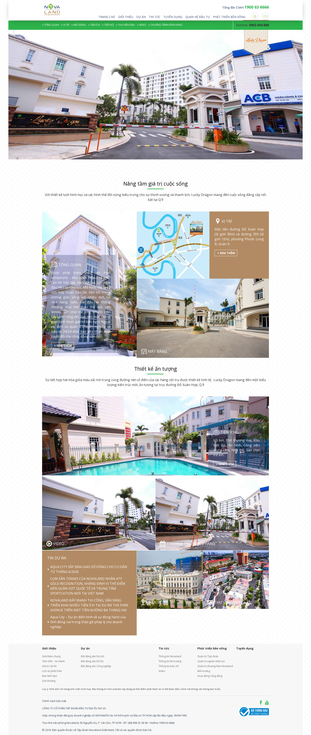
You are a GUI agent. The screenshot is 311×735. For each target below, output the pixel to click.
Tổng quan (51, 25)
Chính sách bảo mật (54, 701)
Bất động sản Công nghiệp (96, 666)
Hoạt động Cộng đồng (209, 676)
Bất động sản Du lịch (92, 656)
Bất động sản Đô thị (92, 661)
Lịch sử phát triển (52, 671)
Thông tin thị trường (170, 661)
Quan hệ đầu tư (197, 17)
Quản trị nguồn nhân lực (211, 661)
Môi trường (203, 671)
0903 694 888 (259, 25)
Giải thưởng (48, 681)
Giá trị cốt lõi (49, 666)
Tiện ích (95, 25)
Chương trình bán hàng (166, 25)
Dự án (141, 17)
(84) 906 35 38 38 (138, 722)
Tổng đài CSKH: (245, 7)
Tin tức (154, 17)
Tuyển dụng (172, 17)
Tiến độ (109, 25)
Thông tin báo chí (169, 666)
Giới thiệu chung (51, 656)
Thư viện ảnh (126, 25)
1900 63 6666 (167, 722)
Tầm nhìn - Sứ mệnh (53, 661)
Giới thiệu (125, 17)
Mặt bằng (79, 25)
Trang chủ (106, 17)
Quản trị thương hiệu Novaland (213, 666)
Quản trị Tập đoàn (207, 656)
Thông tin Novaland (170, 656)
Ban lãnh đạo (49, 676)
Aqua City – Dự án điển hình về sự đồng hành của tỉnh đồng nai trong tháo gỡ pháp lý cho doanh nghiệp (88, 622)
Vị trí (66, 25)
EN (265, 16)
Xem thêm (63, 345)
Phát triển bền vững (229, 17)
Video (142, 25)
